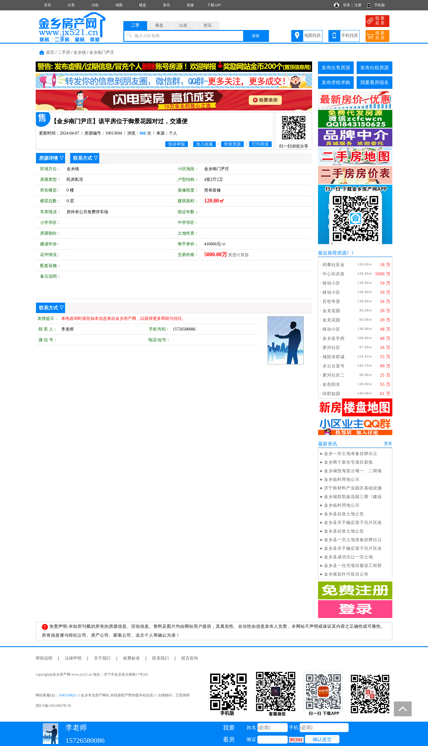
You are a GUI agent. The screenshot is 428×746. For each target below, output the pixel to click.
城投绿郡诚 (333, 357)
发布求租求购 (336, 82)
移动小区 (331, 283)
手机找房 (349, 35)
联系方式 (82, 158)
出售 (71, 5)
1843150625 (67, 695)
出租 (95, 5)
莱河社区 (331, 347)
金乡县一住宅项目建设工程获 (353, 565)
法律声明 (73, 658)
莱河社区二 (333, 375)
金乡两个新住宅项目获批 (348, 462)
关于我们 (102, 658)
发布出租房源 (374, 67)
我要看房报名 (374, 82)
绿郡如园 (331, 393)
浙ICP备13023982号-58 (53, 706)
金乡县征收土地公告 (344, 514)
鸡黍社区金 (333, 265)
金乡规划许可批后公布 (346, 574)
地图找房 (312, 35)
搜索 (255, 36)
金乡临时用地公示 (342, 479)
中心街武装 (333, 274)
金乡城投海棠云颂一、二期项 (353, 471)
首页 (47, 5)
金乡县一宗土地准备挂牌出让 (353, 540)
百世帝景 (331, 301)
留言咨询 (189, 658)
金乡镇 (79, 52)
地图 (118, 5)
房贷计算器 (238, 255)
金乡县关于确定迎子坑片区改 (353, 522)
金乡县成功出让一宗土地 (348, 557)
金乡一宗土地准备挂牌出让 (350, 453)
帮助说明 (44, 658)
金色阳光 (331, 384)
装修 (190, 5)
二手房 (64, 52)
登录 (346, 5)
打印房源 (260, 144)
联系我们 (160, 658)
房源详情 (48, 158)
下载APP (214, 5)
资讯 (166, 5)
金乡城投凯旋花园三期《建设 (353, 496)
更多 (388, 443)
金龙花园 (331, 311)
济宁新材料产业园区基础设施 (353, 488)
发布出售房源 (336, 67)
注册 (357, 5)
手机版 (379, 5)
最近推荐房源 (332, 252)
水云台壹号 (333, 366)
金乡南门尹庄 (101, 52)
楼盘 (142, 5)
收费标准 (131, 658)
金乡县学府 (333, 338)
